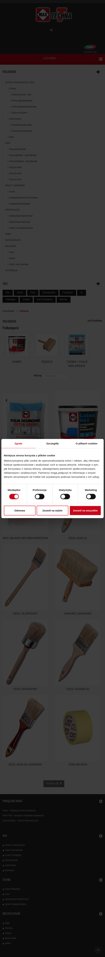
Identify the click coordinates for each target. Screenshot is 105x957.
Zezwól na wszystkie (85, 510)
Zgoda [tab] (18, 443)
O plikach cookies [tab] (86, 443)
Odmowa (19, 510)
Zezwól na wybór (52, 510)
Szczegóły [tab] (52, 443)
